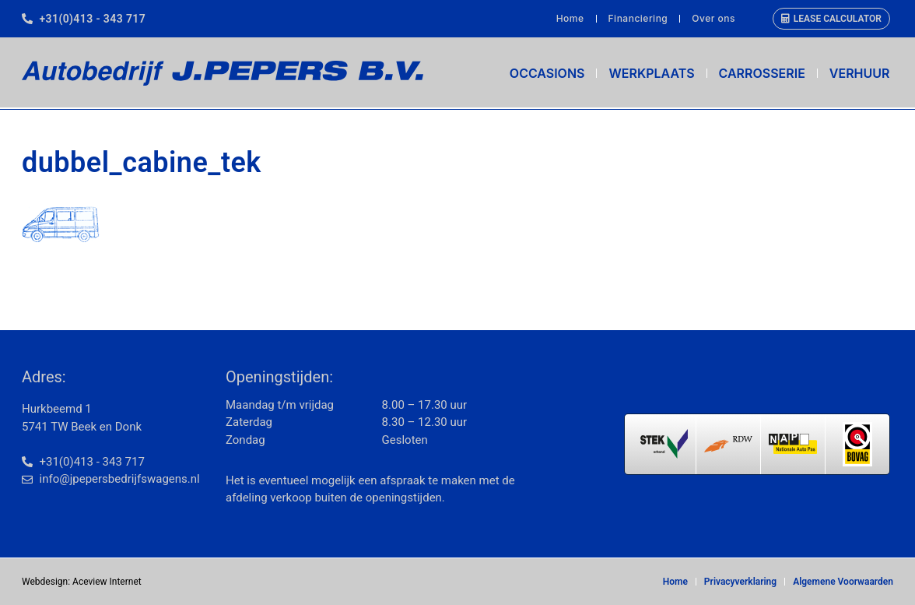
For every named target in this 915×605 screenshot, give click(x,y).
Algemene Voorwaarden (843, 581)
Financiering (638, 18)
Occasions (547, 73)
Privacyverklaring (740, 581)
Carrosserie (762, 73)
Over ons (713, 18)
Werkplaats (651, 73)
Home (570, 18)
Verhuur (859, 73)
